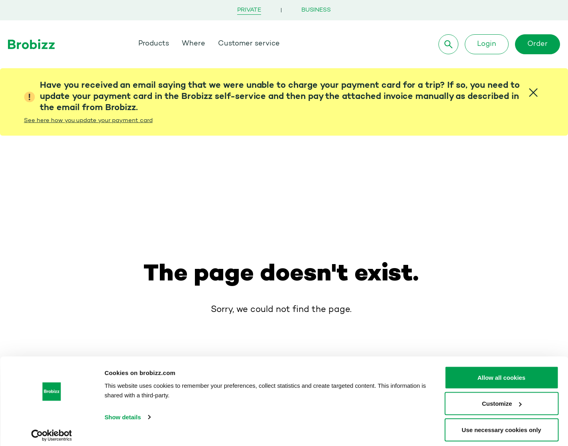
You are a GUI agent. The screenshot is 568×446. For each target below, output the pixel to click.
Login (486, 44)
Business (315, 10)
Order (537, 44)
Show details (122, 412)
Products (154, 43)
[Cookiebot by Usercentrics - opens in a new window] (51, 430)
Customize (502, 398)
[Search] (448, 44)
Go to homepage (281, 280)
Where (194, 43)
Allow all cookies (501, 372)
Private (249, 10)
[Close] (533, 92)
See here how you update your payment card (88, 121)
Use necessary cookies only (501, 424)
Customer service (250, 43)
